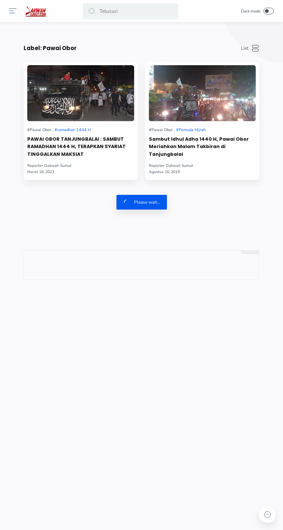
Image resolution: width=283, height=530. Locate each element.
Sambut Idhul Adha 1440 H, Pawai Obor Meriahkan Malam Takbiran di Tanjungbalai (199, 147)
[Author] (49, 165)
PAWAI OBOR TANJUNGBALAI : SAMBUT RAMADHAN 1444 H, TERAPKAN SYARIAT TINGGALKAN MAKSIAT (76, 147)
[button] (91, 11)
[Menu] (13, 11)
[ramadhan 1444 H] (73, 130)
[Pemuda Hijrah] (191, 130)
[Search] (130, 11)
